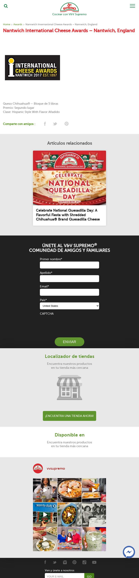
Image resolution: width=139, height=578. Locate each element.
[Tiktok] (84, 562)
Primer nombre (51, 259)
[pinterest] (66, 124)
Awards (17, 24)
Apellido (46, 272)
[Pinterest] (74, 562)
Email (44, 286)
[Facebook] (45, 562)
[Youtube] (94, 562)
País (43, 300)
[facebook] (44, 124)
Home (6, 24)
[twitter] (55, 124)
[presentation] (70, 323)
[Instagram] (65, 562)
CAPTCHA (47, 313)
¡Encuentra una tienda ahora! (69, 416)
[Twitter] (55, 562)
